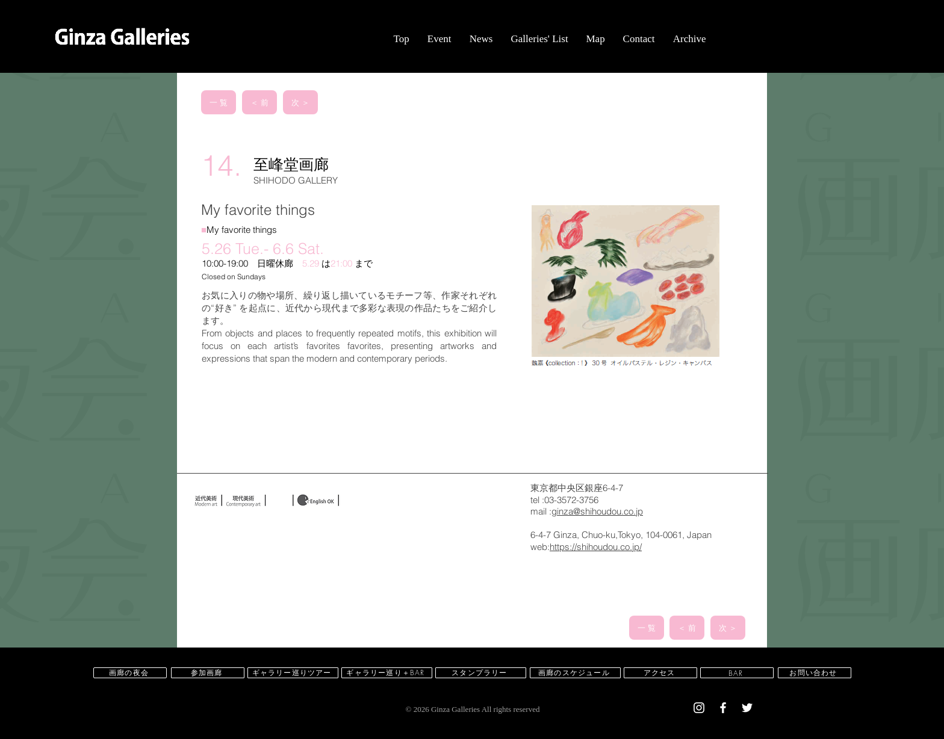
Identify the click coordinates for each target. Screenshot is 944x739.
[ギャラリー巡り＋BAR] (386, 672)
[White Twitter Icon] (747, 707)
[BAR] (737, 672)
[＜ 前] (259, 102)
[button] (439, 39)
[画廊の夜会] (130, 672)
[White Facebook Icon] (723, 707)
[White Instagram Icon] (699, 707)
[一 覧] (218, 102)
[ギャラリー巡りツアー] (292, 672)
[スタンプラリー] (480, 672)
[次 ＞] (300, 102)
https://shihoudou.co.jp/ (596, 546)
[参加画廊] (207, 672)
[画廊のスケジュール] (575, 672)
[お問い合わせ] (814, 672)
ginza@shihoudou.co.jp (597, 511)
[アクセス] (660, 672)
